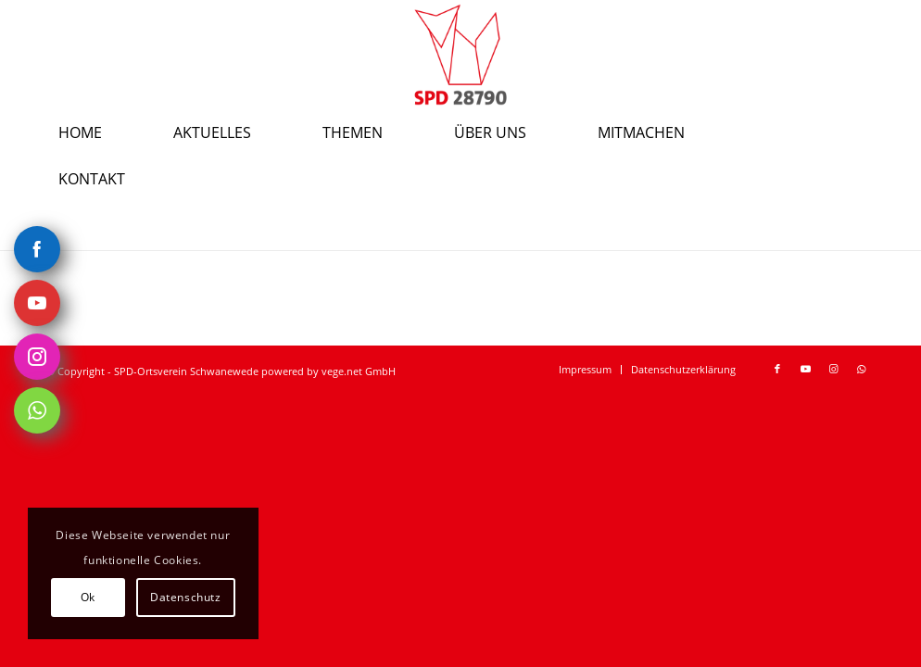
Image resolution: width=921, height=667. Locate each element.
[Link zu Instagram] (833, 369)
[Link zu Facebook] (777, 369)
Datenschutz (185, 597)
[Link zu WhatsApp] (861, 369)
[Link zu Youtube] (805, 369)
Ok (88, 597)
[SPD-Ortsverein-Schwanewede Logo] (461, 54)
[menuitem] (103, 132)
